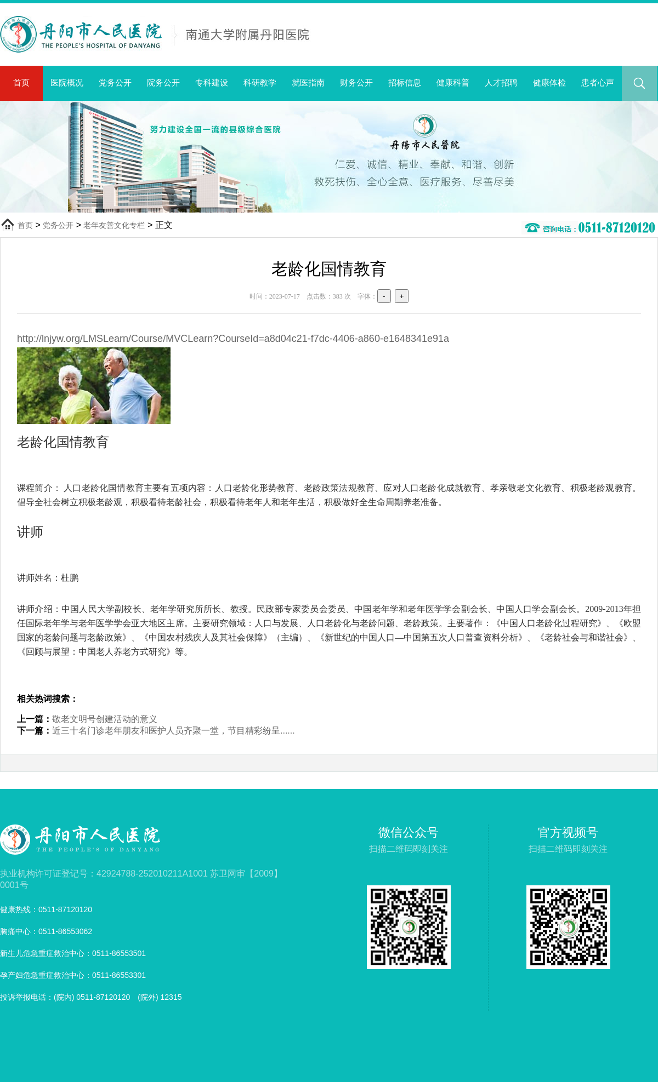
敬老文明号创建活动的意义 (104, 719)
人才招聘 (501, 82)
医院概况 (66, 82)
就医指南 (308, 82)
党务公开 (115, 82)
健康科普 (452, 82)
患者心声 (597, 82)
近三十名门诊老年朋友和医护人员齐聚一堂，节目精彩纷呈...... (173, 730)
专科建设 (211, 82)
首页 (21, 82)
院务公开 (163, 82)
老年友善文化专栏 (114, 225)
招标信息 (404, 82)
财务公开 (356, 82)
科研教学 (259, 82)
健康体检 (549, 82)
